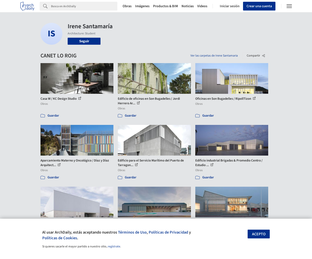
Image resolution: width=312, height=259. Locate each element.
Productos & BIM (165, 6)
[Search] (84, 6)
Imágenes (142, 6)
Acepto (259, 234)
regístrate (114, 246)
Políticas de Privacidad (168, 232)
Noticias (188, 6)
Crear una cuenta (259, 6)
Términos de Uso (132, 232)
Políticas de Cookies (59, 238)
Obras (127, 6)
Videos (202, 6)
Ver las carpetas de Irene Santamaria (214, 55)
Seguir (84, 41)
